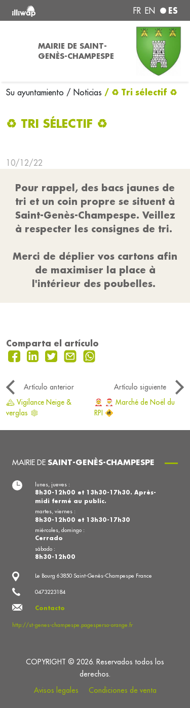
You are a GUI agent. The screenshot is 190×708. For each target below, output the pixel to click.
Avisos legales (56, 690)
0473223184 (50, 591)
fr (137, 11)
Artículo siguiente (140, 387)
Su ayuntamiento (36, 92)
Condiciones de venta (123, 690)
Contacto (50, 608)
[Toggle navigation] (16, 51)
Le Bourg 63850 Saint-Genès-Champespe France (93, 575)
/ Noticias (84, 92)
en (150, 11)
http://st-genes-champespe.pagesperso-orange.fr (72, 624)
